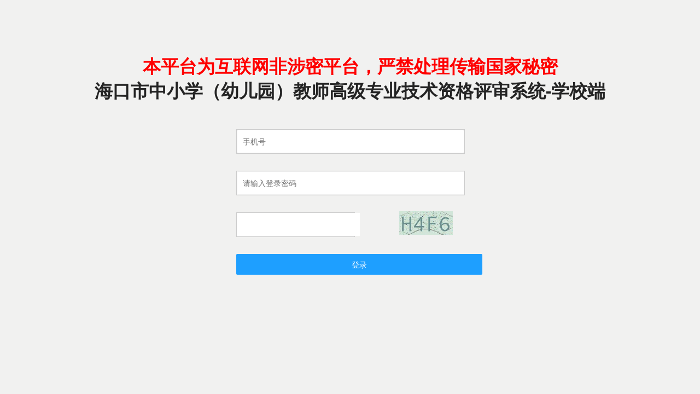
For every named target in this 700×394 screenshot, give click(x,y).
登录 (359, 264)
